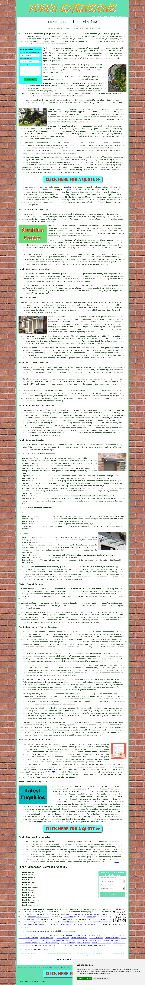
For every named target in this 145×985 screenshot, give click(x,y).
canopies (70, 567)
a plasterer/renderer (98, 922)
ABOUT (105, 16)
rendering (91, 917)
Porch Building (51, 935)
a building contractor (62, 919)
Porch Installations (28, 938)
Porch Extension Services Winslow (43, 867)
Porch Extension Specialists (111, 940)
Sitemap (20, 967)
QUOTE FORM (50, 772)
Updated (63, 967)
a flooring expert (98, 919)
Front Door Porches (85, 935)
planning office (26, 103)
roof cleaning (73, 914)
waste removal (101, 914)
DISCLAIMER (122, 16)
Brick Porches (96, 938)
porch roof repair (70, 274)
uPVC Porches (67, 935)
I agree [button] (80, 978)
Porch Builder (104, 935)
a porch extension (51, 36)
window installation (64, 922)
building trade (118, 680)
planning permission (28, 88)
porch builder (70, 103)
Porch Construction (55, 940)
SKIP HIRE (68, 917)
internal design (63, 79)
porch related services (111, 767)
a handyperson (34, 922)
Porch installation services (112, 852)
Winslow (67, 187)
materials (93, 67)
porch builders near (90, 822)
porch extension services (62, 777)
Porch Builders (89, 940)
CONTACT (112, 16)
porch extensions (108, 200)
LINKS (99, 16)
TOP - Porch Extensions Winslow (34, 950)
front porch (62, 413)
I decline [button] (88, 978)
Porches (56, 967)
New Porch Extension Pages (32, 967)
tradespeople (87, 912)
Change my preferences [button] (101, 978)
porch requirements (71, 769)
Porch (21, 187)
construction (25, 634)
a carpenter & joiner (72, 924)
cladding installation (38, 917)
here (117, 862)
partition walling (37, 924)
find (26, 842)
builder (57, 51)
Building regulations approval (75, 114)
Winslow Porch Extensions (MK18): (35, 34)
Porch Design (119, 935)
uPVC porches (103, 762)
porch (48, 129)
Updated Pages (47, 967)
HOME (93, 16)
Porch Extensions (33, 935)
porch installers (50, 197)
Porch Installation (101, 943)
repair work (44, 286)
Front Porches (115, 945)
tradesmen (23, 927)
